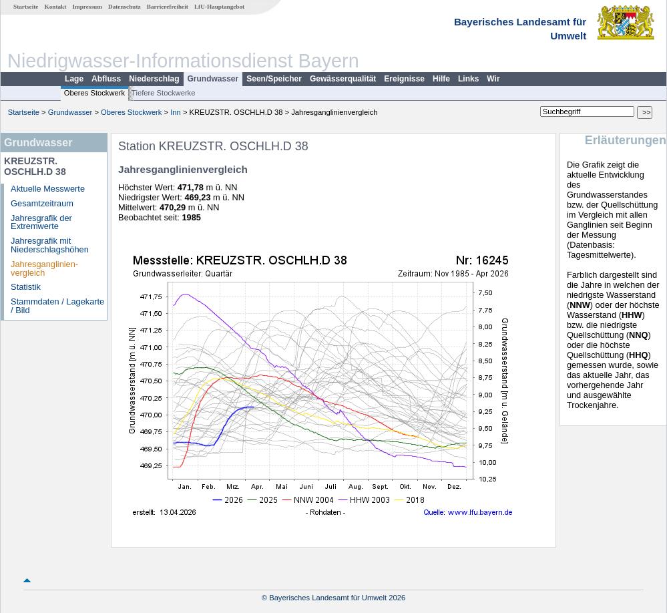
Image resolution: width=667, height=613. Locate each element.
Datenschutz (124, 6)
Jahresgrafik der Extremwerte (41, 222)
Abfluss (106, 78)
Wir (493, 78)
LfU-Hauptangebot (219, 6)
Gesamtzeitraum (42, 203)
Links (468, 78)
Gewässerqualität (343, 78)
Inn (175, 112)
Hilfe (441, 78)
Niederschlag (154, 78)
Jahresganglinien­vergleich (44, 268)
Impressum (87, 6)
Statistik (26, 287)
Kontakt (56, 6)
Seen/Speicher (274, 78)
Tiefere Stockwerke (163, 93)
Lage (74, 78)
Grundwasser (213, 78)
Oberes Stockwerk (94, 93)
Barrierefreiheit (167, 6)
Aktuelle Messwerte (48, 189)
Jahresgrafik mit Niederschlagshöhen (50, 245)
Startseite (25, 6)
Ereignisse (404, 78)
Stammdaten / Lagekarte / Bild (57, 305)
